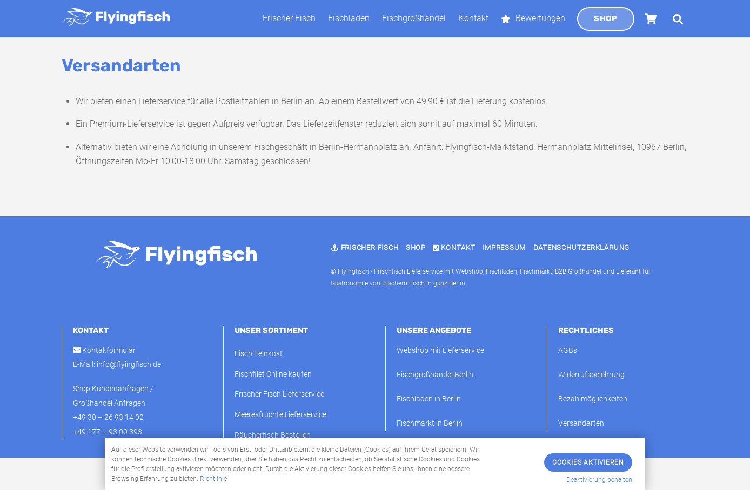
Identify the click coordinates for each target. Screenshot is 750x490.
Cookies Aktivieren (588, 462)
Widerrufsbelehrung (591, 374)
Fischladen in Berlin (429, 399)
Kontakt (473, 18)
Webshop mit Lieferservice (440, 350)
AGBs (567, 350)
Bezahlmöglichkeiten (592, 399)
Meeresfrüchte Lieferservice (280, 414)
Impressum (504, 247)
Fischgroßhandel (414, 18)
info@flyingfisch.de (129, 364)
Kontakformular (104, 350)
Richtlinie (213, 478)
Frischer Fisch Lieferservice (279, 394)
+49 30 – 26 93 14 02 (108, 417)
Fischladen (349, 18)
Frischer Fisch (289, 18)
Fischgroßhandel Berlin (435, 374)
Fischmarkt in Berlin (430, 423)
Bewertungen (533, 18)
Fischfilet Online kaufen (273, 374)
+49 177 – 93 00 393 (107, 432)
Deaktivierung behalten (599, 480)
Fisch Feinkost (259, 353)
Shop (605, 18)
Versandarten (581, 423)
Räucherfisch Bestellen (273, 435)
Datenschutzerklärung (581, 247)
